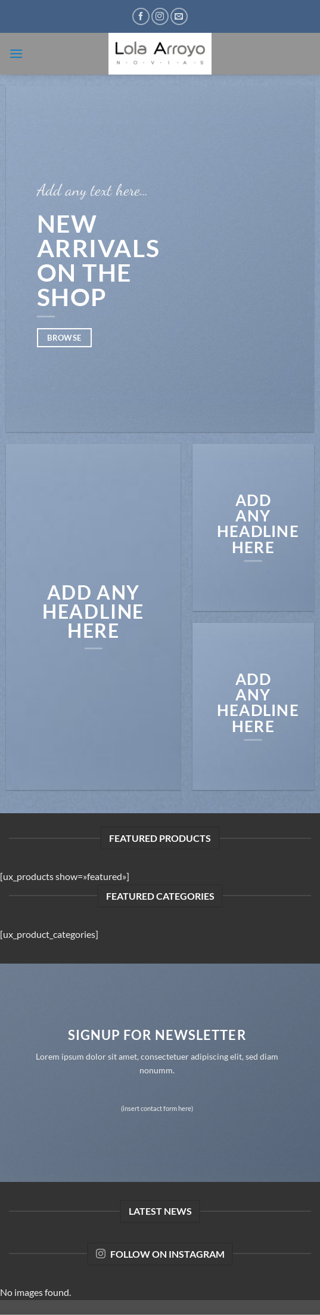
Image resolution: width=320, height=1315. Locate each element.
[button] (16, 53)
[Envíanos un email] (179, 16)
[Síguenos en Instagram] (160, 16)
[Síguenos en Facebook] (141, 16)
